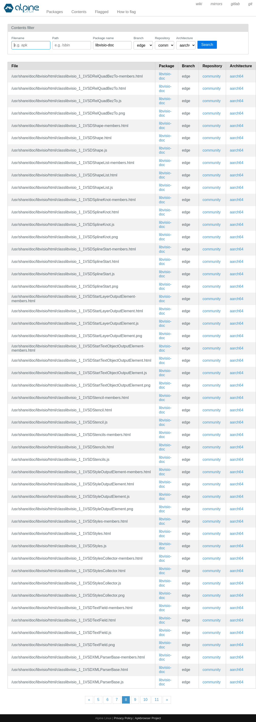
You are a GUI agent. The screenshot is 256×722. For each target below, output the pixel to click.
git (250, 4)
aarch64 (236, 76)
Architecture (184, 38)
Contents (78, 12)
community (212, 76)
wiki (199, 4)
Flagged (101, 12)
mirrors (216, 4)
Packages (54, 12)
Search (207, 45)
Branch (138, 38)
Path (55, 38)
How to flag (126, 12)
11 (157, 700)
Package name (103, 38)
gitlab (235, 4)
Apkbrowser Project (148, 718)
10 (145, 700)
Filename (17, 38)
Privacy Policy (123, 718)
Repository (162, 38)
